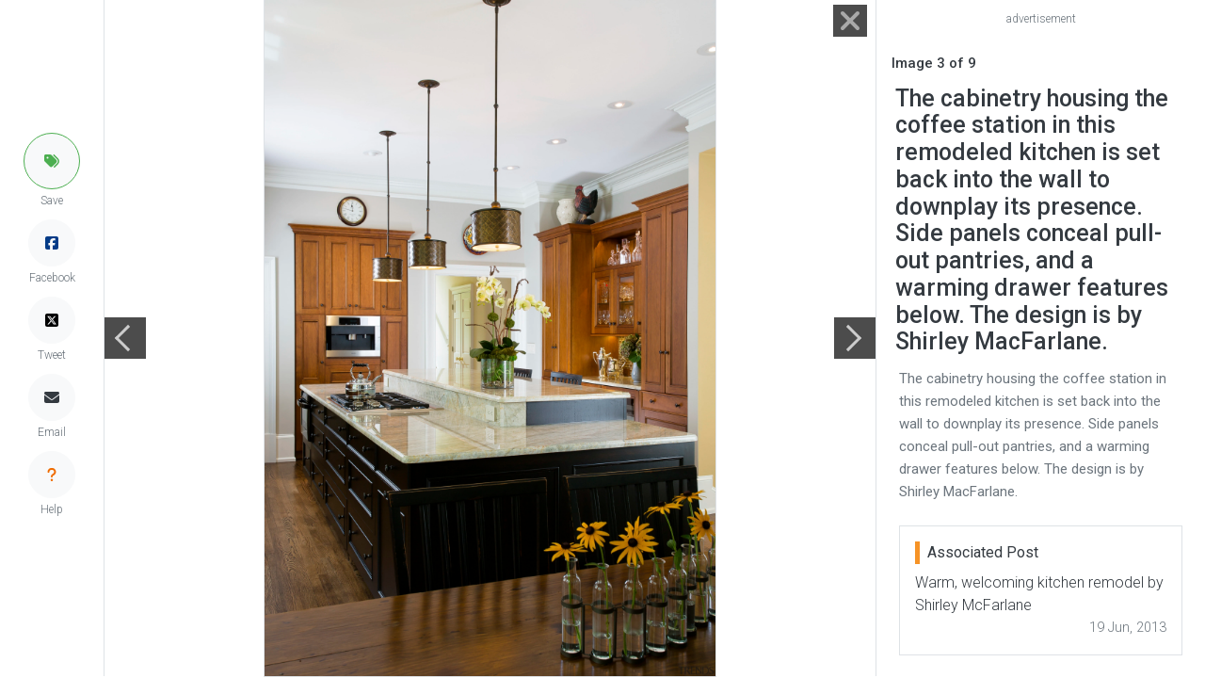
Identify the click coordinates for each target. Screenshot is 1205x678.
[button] (52, 161)
